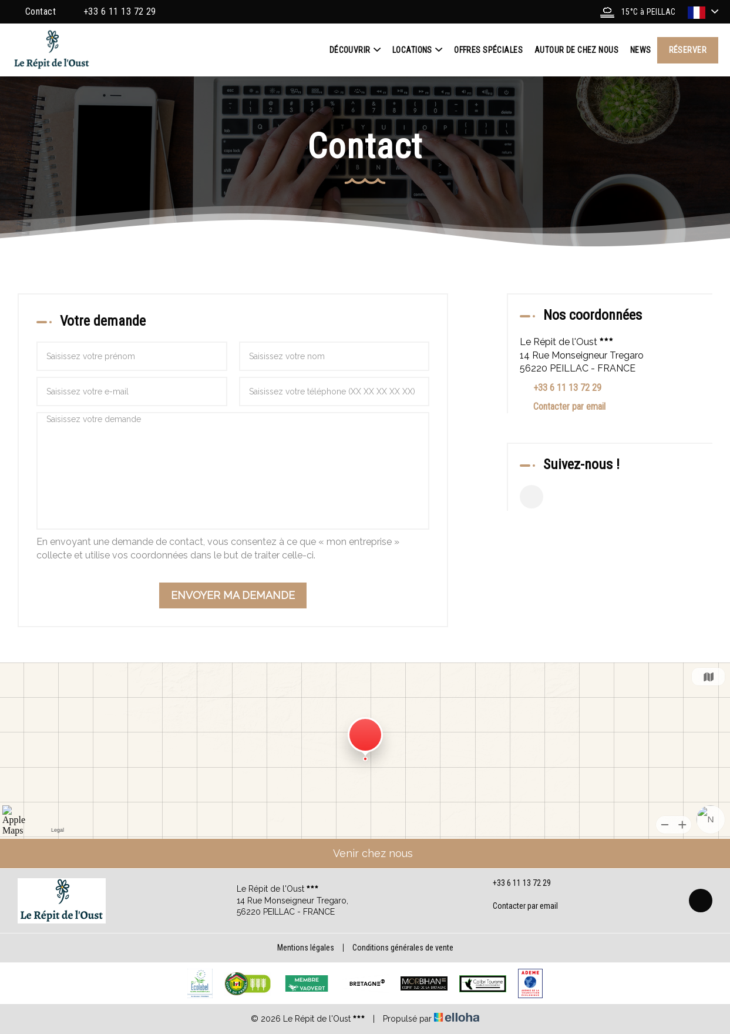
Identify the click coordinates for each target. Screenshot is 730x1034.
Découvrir (355, 49)
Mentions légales (305, 947)
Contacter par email (569, 406)
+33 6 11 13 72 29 (515, 883)
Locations (417, 49)
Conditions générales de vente (402, 947)
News (640, 50)
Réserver (688, 50)
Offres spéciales (488, 50)
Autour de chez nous (576, 50)
